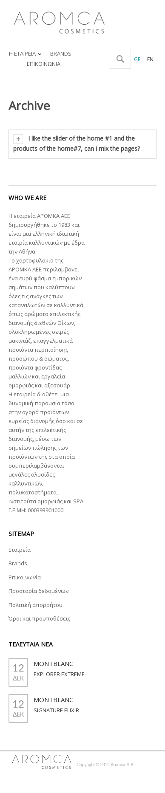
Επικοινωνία (25, 577)
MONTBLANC (53, 663)
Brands (18, 563)
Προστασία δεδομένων (38, 591)
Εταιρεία (20, 549)
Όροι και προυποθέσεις (39, 618)
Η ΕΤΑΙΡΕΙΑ (25, 54)
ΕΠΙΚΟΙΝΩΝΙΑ (43, 64)
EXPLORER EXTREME (59, 674)
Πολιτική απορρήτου (36, 605)
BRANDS (60, 53)
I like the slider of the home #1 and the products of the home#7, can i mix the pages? (76, 143)
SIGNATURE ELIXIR (56, 710)
